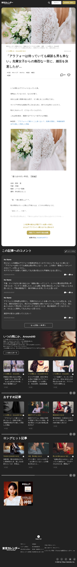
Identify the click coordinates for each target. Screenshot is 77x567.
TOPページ (23, 544)
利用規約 (34, 544)
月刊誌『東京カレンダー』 (50, 545)
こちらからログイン (42, 237)
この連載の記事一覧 (11, 353)
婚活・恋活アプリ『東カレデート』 (52, 547)
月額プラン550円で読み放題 (38, 232)
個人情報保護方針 (36, 546)
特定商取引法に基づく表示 (38, 551)
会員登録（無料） (69, 2)
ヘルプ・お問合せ (24, 546)
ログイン (56, 2)
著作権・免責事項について (38, 549)
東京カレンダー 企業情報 (26, 551)
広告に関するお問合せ (25, 549)
